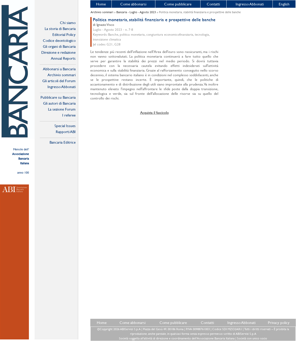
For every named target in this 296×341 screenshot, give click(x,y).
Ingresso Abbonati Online (61, 86)
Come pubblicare (177, 4)
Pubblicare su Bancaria (58, 97)
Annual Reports (63, 58)
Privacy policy (279, 322)
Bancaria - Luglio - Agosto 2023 (136, 12)
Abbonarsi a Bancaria (59, 69)
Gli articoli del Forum (59, 81)
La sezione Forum (62, 109)
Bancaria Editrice (63, 142)
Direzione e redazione (58, 52)
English (284, 4)
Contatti (213, 4)
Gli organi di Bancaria (59, 46)
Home (101, 4)
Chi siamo (68, 22)
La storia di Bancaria (60, 28)
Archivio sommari (61, 75)
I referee (69, 115)
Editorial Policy (64, 34)
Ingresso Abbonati (250, 4)
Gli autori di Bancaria (59, 103)
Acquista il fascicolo (154, 113)
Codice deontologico (59, 40)
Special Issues (65, 125)
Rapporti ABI (66, 131)
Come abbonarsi (133, 4)
